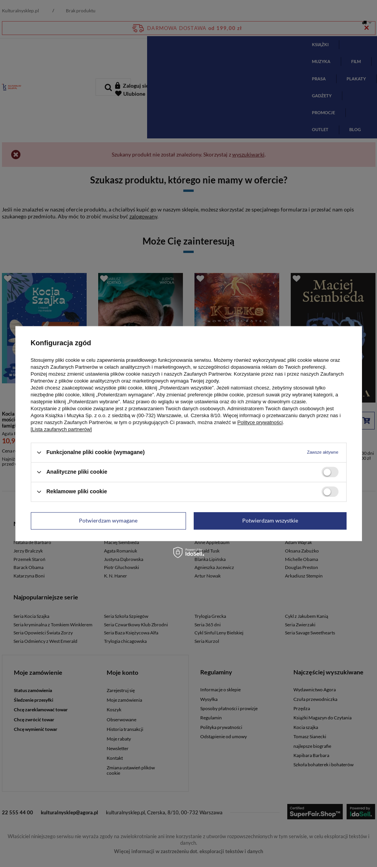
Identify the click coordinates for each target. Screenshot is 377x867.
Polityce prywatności (260, 422)
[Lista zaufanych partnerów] (61, 429)
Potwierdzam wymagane (108, 520)
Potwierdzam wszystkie (270, 520)
